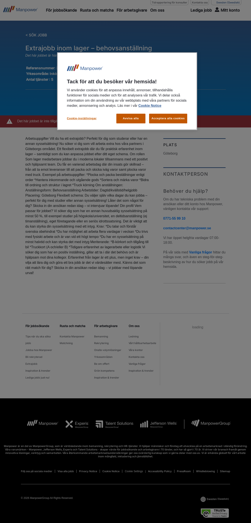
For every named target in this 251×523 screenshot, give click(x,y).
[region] (127, 91)
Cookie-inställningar (82, 118)
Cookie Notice (149, 105)
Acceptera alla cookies (168, 118)
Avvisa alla (131, 118)
